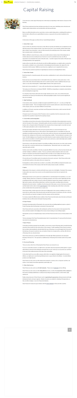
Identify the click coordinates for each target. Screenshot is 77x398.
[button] (2, 2)
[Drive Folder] (39, 362)
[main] (38, 9)
